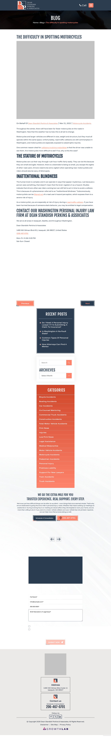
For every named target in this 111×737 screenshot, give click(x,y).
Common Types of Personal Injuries (55, 339)
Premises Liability (47, 469)
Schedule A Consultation (43, 519)
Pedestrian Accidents (49, 460)
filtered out (38, 194)
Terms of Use (51, 626)
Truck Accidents (47, 483)
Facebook (51, 718)
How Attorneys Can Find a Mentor (54, 345)
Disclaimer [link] (44, 727)
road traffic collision (75, 202)
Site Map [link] (54, 727)
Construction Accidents (50, 420)
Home (35, 22)
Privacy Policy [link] (65, 727)
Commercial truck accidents (53, 415)
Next (87, 303)
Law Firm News (46, 438)
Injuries (43, 433)
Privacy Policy (41, 626)
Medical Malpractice (49, 447)
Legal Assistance (47, 442)
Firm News (44, 429)
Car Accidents (46, 406)
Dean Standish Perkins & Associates (43, 123)
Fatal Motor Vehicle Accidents (53, 424)
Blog (42, 22)
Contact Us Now (55, 590)
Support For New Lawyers (51, 474)
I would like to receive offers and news (43, 628)
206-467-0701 (69, 519)
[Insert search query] (55, 363)
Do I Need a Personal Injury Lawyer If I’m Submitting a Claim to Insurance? (55, 324)
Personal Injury (46, 465)
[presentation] (52, 540)
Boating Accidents (48, 402)
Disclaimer (31, 626)
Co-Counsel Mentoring (50, 411)
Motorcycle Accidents (83, 123)
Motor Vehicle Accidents (50, 451)
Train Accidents (46, 478)
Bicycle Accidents (47, 397)
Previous (25, 303)
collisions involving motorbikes (54, 147)
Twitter (55, 718)
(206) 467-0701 (22, 233)
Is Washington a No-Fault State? (54, 332)
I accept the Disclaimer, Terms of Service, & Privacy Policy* (49, 631)
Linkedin (60, 718)
